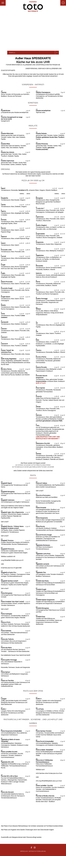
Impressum (24, 851)
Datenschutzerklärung (37, 851)
